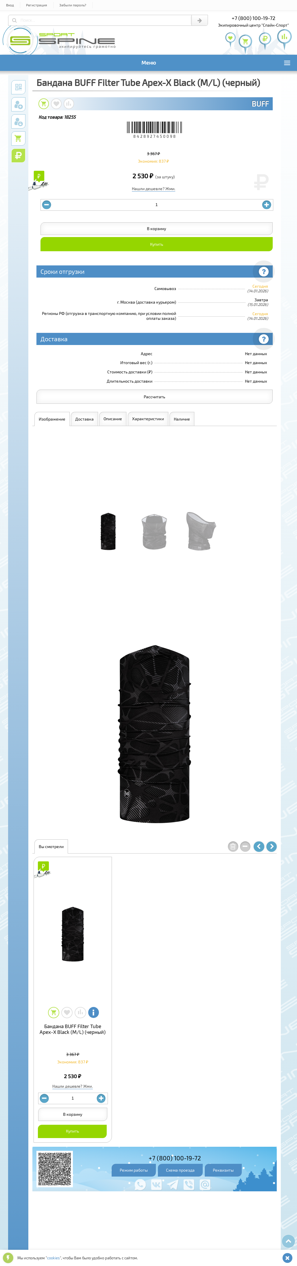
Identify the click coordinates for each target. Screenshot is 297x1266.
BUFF (260, 103)
